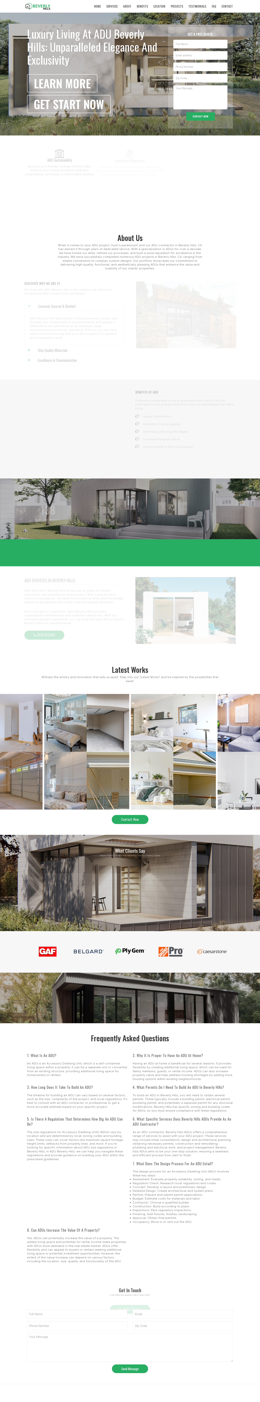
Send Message (130, 1368)
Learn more (62, 83)
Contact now (200, 116)
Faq (214, 6)
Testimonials (197, 6)
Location (159, 6)
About (127, 6)
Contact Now (130, 819)
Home (97, 6)
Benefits (142, 6)
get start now (69, 104)
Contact (227, 6)
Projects (177, 6)
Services (112, 6)
